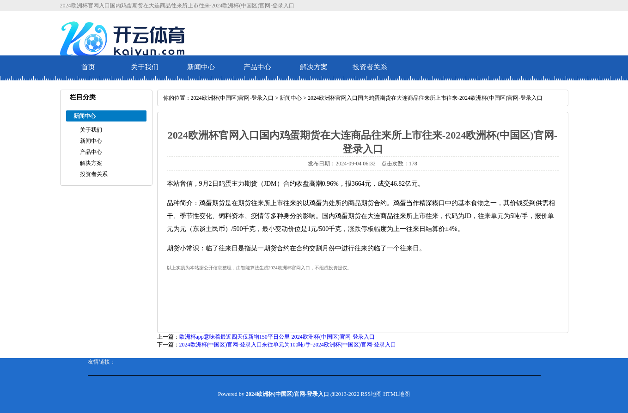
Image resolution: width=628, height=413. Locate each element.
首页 (88, 67)
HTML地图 (396, 394)
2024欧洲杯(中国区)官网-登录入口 (232, 98)
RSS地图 (371, 394)
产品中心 (257, 67)
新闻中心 (201, 67)
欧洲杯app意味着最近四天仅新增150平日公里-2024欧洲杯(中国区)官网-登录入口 (277, 337)
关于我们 (145, 67)
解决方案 (314, 67)
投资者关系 (370, 67)
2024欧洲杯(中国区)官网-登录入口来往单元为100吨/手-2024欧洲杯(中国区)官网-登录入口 (287, 344)
